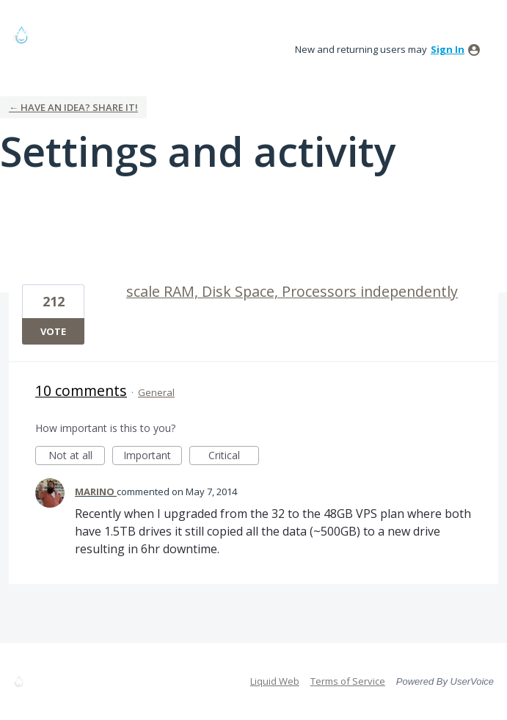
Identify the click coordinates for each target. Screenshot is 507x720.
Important (152, 456)
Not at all (77, 456)
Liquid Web (274, 681)
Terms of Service (347, 681)
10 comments (81, 390)
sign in (447, 49)
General (156, 392)
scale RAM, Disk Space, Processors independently (292, 291)
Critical (233, 456)
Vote (53, 331)
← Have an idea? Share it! (73, 107)
